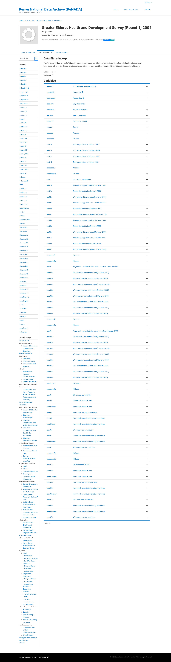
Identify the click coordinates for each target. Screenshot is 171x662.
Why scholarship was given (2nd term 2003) (90, 214)
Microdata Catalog (131, 10)
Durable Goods (28, 604)
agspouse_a (24, 92)
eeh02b (50, 279)
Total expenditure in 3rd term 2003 (86, 156)
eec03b (50, 354)
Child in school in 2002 (81, 395)
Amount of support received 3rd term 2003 (89, 220)
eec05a (50, 372)
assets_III (23, 146)
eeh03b (50, 290)
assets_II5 (23, 138)
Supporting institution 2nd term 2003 (87, 209)
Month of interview (80, 110)
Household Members (30, 346)
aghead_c (23, 76)
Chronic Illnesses (29, 377)
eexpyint (50, 115)
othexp (22, 216)
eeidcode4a (51, 325)
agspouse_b (24, 96)
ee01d (49, 162)
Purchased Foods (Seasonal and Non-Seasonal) (30, 397)
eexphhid (50, 92)
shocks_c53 (24, 278)
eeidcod (50, 133)
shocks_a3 (23, 227)
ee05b (49, 244)
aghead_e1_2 (24, 88)
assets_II (23, 134)
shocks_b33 (24, 258)
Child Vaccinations (29, 632)
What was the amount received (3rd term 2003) (91, 296)
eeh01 (49, 267)
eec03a (50, 348)
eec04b (50, 366)
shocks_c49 (24, 274)
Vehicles (26, 592)
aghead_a (23, 68)
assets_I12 (23, 127)
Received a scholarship (82, 180)
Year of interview (79, 115)
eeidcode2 (51, 168)
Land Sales (28, 556)
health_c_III (23, 200)
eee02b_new (52, 477)
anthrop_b (23, 111)
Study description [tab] (28, 52)
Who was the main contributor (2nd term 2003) (91, 290)
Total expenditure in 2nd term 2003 (86, 150)
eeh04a (50, 296)
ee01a (49, 145)
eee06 (49, 436)
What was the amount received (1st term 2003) (91, 273)
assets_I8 (23, 123)
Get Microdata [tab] (61, 52)
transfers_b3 (24, 301)
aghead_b (23, 72)
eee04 (49, 418)
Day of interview (79, 104)
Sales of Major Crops (30, 471)
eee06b (50, 506)
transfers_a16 (24, 297)
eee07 (49, 447)
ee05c (49, 249)
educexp (23, 316)
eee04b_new (52, 494)
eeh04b (50, 302)
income (22, 324)
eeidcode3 (51, 255)
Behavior (26, 612)
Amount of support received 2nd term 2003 (89, 203)
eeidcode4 (51, 319)
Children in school (80, 121)
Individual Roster (25, 353)
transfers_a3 (24, 289)
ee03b (49, 209)
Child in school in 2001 (81, 465)
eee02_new (51, 407)
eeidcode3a (51, 261)
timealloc (23, 281)
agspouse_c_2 (24, 103)
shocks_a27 (24, 251)
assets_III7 (23, 150)
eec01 (49, 331)
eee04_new (51, 424)
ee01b (49, 150)
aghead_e (23, 84)
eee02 (49, 401)
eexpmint (50, 110)
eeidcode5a (51, 389)
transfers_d (23, 328)
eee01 (49, 395)
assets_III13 (24, 154)
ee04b (49, 226)
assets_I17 (23, 130)
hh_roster (23, 309)
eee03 (49, 413)
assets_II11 (24, 142)
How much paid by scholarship (85, 413)
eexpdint (50, 104)
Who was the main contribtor (84, 447)
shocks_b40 (24, 266)
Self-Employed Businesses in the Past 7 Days (29, 504)
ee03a (49, 203)
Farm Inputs (27, 474)
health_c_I (23, 192)
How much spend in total (82, 401)
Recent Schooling (29, 361)
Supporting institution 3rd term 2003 (87, 226)
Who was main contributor (83, 430)
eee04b (50, 488)
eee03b (50, 482)
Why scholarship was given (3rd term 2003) (89, 232)
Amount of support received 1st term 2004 (89, 238)
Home (116, 10)
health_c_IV (24, 204)
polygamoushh (25, 220)
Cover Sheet (24, 341)
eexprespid (51, 98)
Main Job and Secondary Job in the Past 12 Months (30, 512)
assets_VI (23, 173)
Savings (25, 456)
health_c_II (23, 196)
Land (25, 466)
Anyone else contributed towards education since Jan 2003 (95, 267)
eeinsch (50, 121)
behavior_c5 (24, 181)
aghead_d (23, 80)
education (23, 313)
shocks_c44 (24, 270)
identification (24, 208)
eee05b (50, 500)
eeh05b (50, 314)
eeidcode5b (51, 453)
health (22, 320)
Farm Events (27, 540)
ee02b (49, 191)
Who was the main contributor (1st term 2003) (90, 279)
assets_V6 (23, 165)
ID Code (76, 139)
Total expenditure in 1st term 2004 (86, 162)
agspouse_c (24, 100)
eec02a (50, 337)
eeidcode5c (51, 459)
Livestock (26, 563)
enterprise (23, 332)
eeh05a (50, 308)
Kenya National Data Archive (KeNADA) (50, 9)
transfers (23, 285)
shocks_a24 (24, 247)
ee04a (49, 220)
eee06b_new (52, 511)
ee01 (49, 180)
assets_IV (23, 158)
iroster (22, 212)
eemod (49, 86)
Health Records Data (30, 382)
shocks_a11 (24, 235)
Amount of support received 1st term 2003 (89, 185)
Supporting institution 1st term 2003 (87, 191)
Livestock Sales (29, 566)
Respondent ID (78, 98)
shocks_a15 (24, 239)
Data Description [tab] (45, 52)
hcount (49, 127)
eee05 (49, 430)
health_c (22, 189)
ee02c (49, 197)
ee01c (49, 156)
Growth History (28, 635)
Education (26, 359)
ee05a (49, 238)
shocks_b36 (24, 262)
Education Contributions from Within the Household (30, 422)
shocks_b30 (24, 254)
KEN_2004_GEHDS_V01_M (53, 21)
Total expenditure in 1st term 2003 (86, 145)
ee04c (49, 232)
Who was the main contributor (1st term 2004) (90, 314)
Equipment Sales (30, 579)
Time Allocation (25, 535)
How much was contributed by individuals (89, 436)
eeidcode (50, 139)
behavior (23, 177)
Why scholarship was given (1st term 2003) (89, 197)
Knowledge (27, 609)
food (21, 185)
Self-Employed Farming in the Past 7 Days (30, 496)
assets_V (23, 161)
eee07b (50, 517)
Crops (25, 469)
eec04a (50, 360)
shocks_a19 (24, 243)
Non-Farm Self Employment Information (28, 525)
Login (148, 2)
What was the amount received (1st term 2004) (91, 308)
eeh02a (50, 273)
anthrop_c (23, 115)
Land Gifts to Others (31, 558)
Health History (28, 379)
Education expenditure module (84, 86)
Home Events (27, 543)
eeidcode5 (51, 383)
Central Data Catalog (34, 21)
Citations (147, 10)
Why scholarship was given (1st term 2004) (89, 249)
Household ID (78, 92)
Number (76, 133)
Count (75, 127)
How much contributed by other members (89, 418)
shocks (22, 223)
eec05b (50, 378)
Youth (21, 643)
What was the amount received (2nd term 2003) (91, 284)
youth (21, 305)
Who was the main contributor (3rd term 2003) (90, 302)
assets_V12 (24, 169)
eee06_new (51, 442)
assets (22, 119)
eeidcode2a (51, 174)
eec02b (50, 343)
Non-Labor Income (29, 517)
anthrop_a (23, 107)
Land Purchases (29, 561)
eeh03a (50, 284)
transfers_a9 (24, 293)
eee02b (50, 471)
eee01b (50, 465)
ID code (76, 255)
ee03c (49, 214)
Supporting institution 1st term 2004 (87, 244)
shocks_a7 (23, 231)
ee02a (49, 185)
